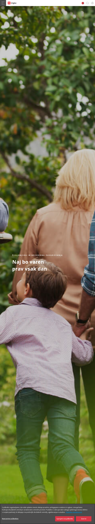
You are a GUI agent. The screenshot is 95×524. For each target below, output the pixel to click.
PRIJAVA (92, 3)
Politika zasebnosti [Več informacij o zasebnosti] (74, 513)
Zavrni (83, 519)
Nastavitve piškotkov (10, 519)
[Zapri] (91, 508)
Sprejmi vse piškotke (65, 519)
